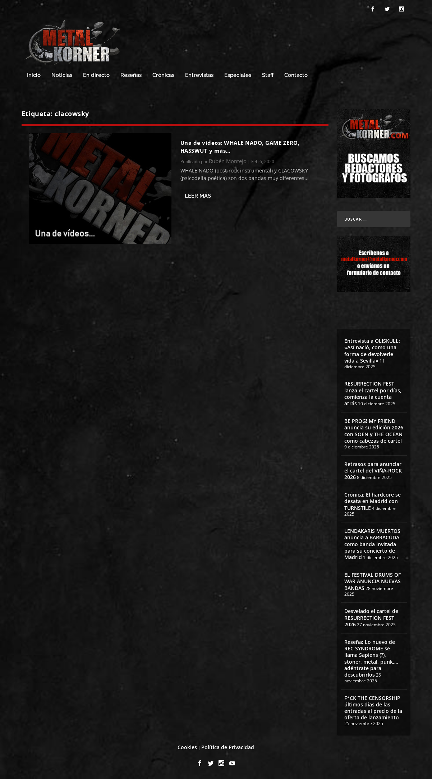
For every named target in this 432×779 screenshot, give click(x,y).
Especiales (237, 75)
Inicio (34, 75)
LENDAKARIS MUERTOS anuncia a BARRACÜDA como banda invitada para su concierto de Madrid (372, 544)
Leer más (198, 196)
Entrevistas (199, 75)
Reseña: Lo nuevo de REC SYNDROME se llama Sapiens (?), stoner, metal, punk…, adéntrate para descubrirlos (371, 658)
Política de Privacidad (227, 747)
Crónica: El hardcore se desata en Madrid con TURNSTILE (372, 501)
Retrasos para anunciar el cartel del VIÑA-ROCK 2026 (373, 470)
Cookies (187, 747)
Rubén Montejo (228, 161)
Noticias (61, 75)
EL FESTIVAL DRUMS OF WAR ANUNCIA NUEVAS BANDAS (372, 581)
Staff (268, 75)
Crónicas (163, 75)
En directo (96, 75)
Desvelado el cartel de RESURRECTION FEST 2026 (371, 617)
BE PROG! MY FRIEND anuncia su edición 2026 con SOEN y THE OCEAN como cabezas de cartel (373, 431)
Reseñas (131, 75)
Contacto (296, 75)
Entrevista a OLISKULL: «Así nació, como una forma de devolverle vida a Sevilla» (372, 350)
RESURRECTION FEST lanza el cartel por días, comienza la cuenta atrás (372, 393)
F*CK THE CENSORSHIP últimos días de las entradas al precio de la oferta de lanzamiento (373, 708)
